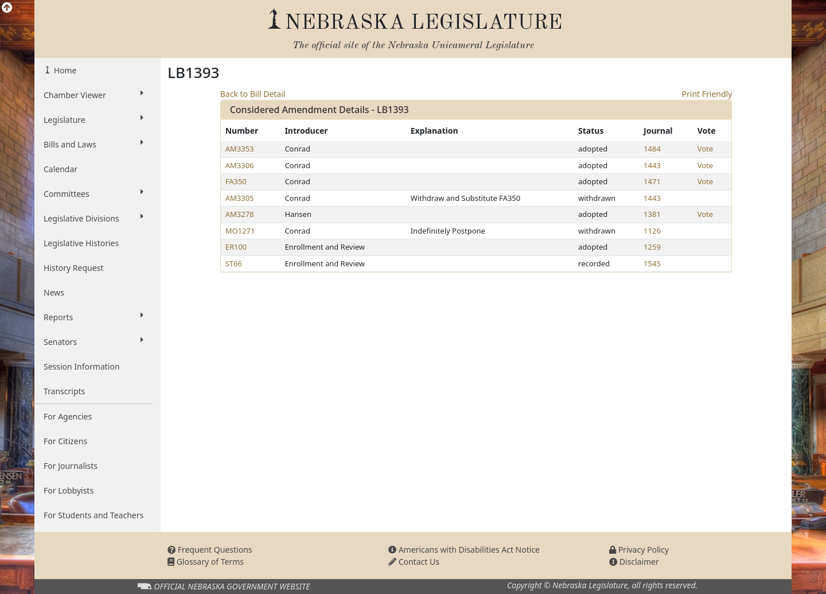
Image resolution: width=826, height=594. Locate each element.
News (54, 292)
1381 (652, 214)
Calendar (60, 169)
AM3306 (239, 165)
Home (64, 70)
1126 (652, 231)
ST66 (233, 263)
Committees (93, 193)
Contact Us (413, 561)
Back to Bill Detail (253, 93)
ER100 (236, 247)
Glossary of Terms (205, 561)
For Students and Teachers (93, 515)
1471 (652, 181)
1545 (652, 263)
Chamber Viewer (93, 94)
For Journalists (71, 465)
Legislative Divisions (93, 218)
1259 (652, 247)
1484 (652, 148)
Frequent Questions (209, 549)
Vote (705, 148)
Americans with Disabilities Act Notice (464, 549)
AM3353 (239, 148)
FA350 (236, 181)
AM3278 (239, 214)
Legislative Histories (81, 243)
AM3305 (239, 198)
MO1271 (240, 231)
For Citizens (65, 441)
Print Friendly (707, 93)
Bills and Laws (93, 144)
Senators (93, 341)
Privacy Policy (639, 549)
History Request (73, 267)
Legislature (93, 119)
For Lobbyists (68, 490)
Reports (93, 317)
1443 (652, 165)
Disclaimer (634, 561)
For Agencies (68, 416)
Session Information (82, 366)
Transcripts (64, 391)
